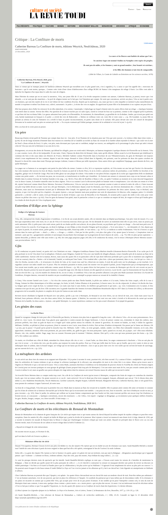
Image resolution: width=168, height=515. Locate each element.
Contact (131, 9)
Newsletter (147, 9)
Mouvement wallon (88, 26)
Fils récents (23, 26)
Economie (144, 26)
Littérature (148, 43)
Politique (37, 26)
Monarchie (107, 26)
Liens (138, 9)
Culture (50, 26)
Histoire (71, 26)
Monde (60, 26)
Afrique (132, 26)
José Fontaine (21, 49)
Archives (120, 26)
